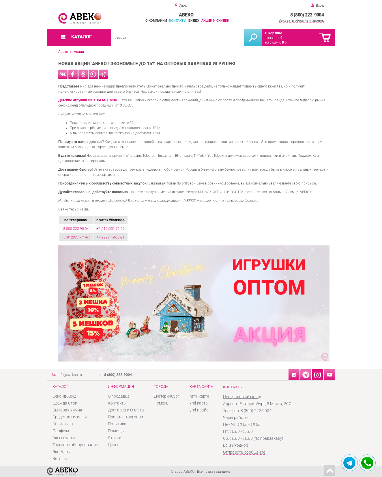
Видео (193, 21)
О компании (156, 21)
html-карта (199, 396)
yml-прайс (199, 410)
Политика (117, 424)
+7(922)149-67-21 (110, 237)
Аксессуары (64, 437)
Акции (79, 52)
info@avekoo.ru (70, 375)
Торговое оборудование (75, 444)
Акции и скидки (215, 21)
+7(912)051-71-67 (110, 229)
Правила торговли (125, 417)
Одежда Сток (65, 403)
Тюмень (161, 403)
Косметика (63, 424)
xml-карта (199, 403)
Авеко (63, 52)
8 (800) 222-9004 (307, 15)
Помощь (116, 430)
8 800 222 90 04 (76, 229)
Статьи (114, 437)
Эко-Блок (61, 451)
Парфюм (61, 430)
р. (285, 42)
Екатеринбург (166, 396)
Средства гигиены (70, 417)
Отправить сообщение (244, 452)
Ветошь (60, 458)
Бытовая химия (67, 410)
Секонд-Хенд (64, 396)
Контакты (177, 21)
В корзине (273, 33)
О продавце (119, 396)
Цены (113, 444)
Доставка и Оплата (126, 410)
